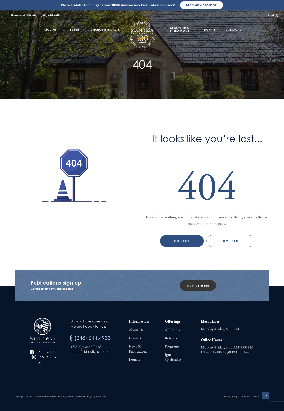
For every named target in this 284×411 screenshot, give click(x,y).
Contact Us (234, 29)
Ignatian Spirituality (105, 29)
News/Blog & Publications (179, 29)
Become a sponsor (201, 5)
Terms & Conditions (249, 396)
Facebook (46, 352)
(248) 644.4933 (92, 337)
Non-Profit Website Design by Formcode (86, 396)
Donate (209, 29)
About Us (50, 29)
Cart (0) (273, 15)
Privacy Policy (230, 396)
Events (74, 29)
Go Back (182, 241)
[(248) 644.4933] (71, 338)
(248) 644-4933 (50, 15)
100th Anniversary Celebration (135, 5)
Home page (230, 241)
